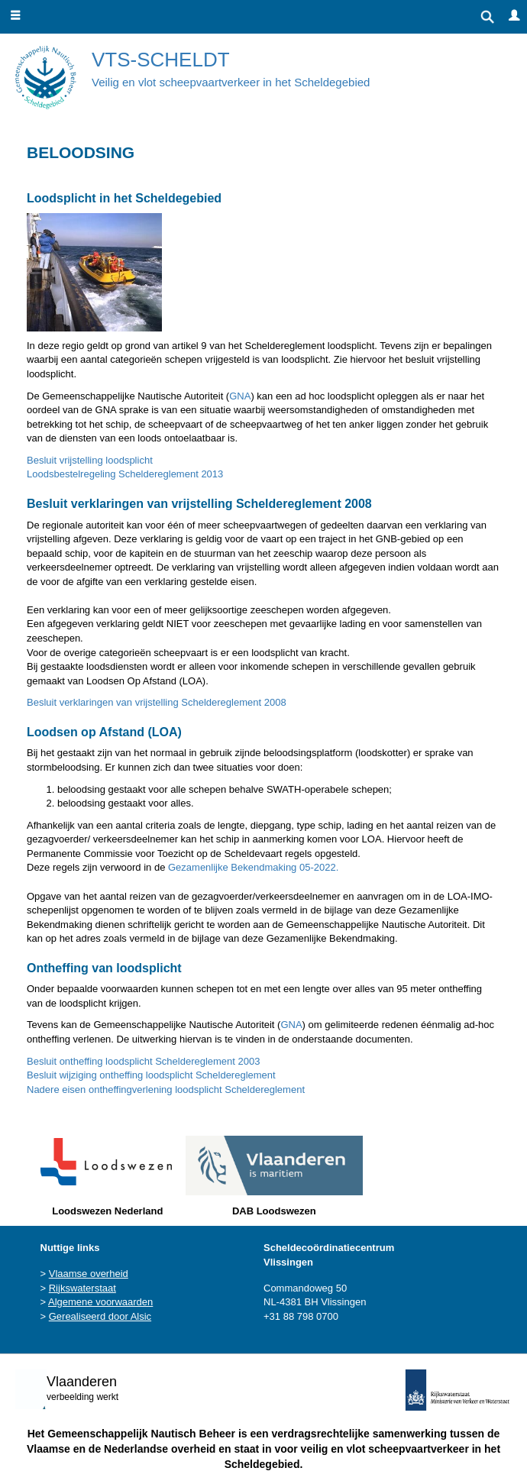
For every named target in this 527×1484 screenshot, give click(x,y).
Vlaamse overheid (88, 1273)
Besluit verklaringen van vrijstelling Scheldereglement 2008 (156, 702)
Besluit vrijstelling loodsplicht (90, 460)
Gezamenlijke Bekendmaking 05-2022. (253, 867)
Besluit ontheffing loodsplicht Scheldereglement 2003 (143, 1061)
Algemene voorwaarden (100, 1302)
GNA (240, 396)
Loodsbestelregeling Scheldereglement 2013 (125, 474)
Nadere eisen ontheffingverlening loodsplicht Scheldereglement (166, 1089)
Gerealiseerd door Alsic (100, 1316)
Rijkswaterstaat (82, 1288)
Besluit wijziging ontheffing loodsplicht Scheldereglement (151, 1075)
